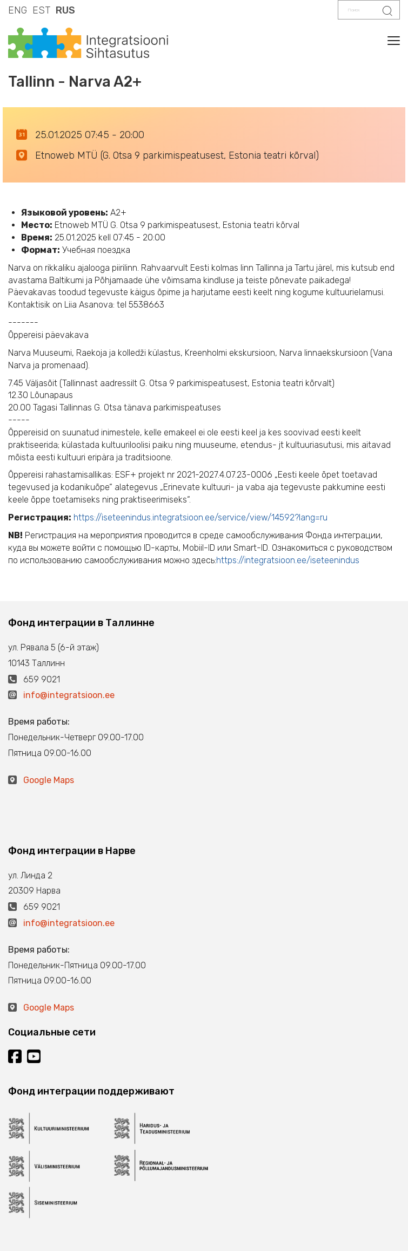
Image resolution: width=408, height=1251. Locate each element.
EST (41, 10)
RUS (65, 10)
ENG (17, 10)
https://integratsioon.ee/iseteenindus (287, 560)
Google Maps (48, 780)
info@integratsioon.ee (69, 695)
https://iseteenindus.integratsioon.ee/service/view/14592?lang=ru (200, 517)
